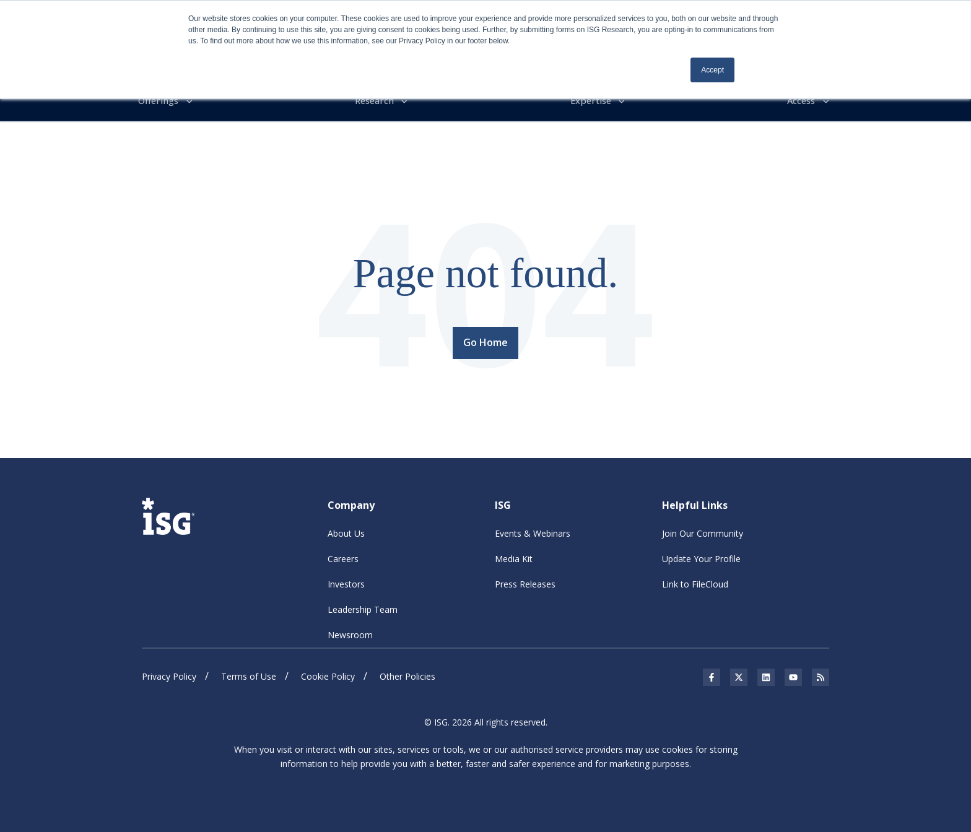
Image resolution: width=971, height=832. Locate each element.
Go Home (485, 340)
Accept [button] (712, 70)
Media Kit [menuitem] (514, 556)
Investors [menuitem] (346, 581)
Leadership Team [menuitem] (363, 607)
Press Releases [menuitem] (525, 581)
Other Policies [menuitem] (407, 674)
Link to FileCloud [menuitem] (695, 581)
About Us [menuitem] (346, 531)
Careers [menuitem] (343, 556)
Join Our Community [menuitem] (702, 531)
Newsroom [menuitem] (350, 632)
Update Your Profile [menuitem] (701, 556)
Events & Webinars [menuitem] (532, 531)
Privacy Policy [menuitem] (169, 674)
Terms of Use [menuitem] (248, 674)
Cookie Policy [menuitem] (328, 674)
